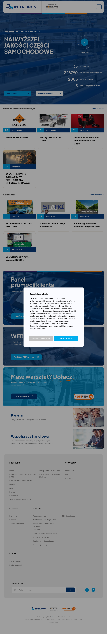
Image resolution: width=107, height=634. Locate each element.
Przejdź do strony (66, 338)
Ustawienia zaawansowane (41, 338)
